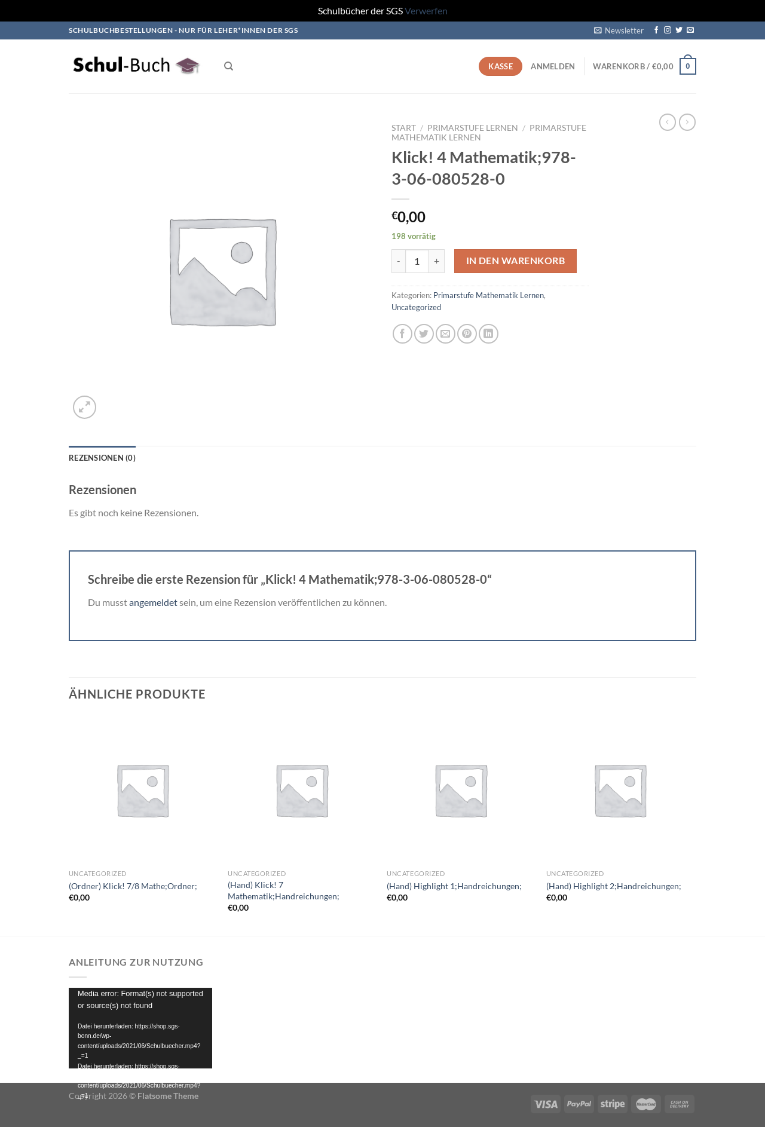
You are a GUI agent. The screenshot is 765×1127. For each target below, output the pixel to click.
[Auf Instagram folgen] (667, 30)
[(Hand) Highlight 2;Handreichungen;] (620, 789)
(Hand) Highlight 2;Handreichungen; (613, 886)
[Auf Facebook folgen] (656, 30)
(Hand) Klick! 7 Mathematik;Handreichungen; (283, 890)
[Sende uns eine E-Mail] (690, 30)
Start (403, 128)
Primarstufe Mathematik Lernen (488, 295)
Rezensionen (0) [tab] (102, 458)
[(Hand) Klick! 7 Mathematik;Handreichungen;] (301, 789)
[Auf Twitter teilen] (424, 334)
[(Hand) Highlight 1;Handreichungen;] (460, 789)
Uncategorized (416, 307)
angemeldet (153, 602)
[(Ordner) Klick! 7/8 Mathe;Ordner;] (142, 789)
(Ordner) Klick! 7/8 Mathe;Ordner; (133, 886)
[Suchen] (228, 66)
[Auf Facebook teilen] (402, 334)
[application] (140, 1028)
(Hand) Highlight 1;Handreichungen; (454, 886)
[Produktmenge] (417, 261)
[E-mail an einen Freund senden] (445, 334)
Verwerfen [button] (426, 10)
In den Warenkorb (515, 260)
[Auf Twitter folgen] (679, 30)
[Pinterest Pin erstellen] (467, 334)
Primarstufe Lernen (472, 128)
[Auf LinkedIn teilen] (488, 334)
